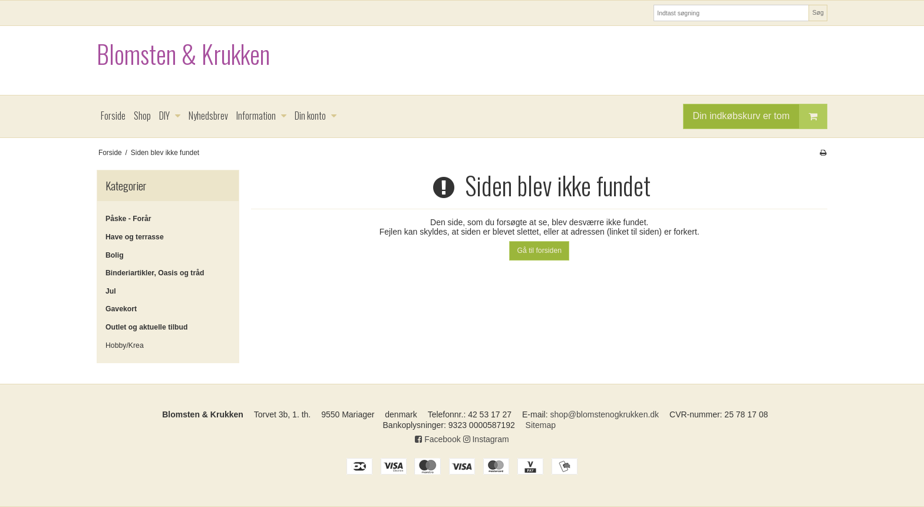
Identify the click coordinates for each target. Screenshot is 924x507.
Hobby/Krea (124, 345)
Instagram (486, 439)
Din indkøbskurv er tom (760, 116)
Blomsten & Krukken (183, 54)
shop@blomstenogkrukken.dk (604, 414)
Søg (817, 12)
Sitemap (541, 425)
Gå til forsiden (539, 250)
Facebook (437, 439)
